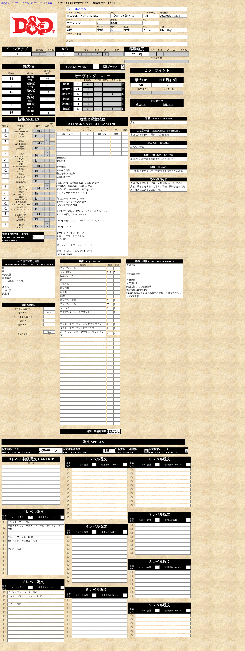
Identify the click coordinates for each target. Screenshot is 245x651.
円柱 (69, 8)
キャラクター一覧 (20, 3)
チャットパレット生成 (41, 3)
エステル (80, 8)
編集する (6, 3)
